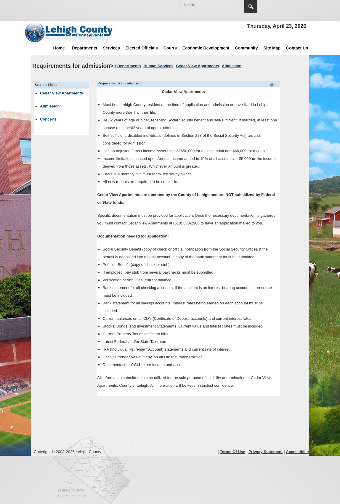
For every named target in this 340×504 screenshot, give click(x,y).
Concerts (48, 119)
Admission (50, 106)
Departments (84, 48)
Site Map (272, 48)
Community (246, 48)
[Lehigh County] (69, 32)
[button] (227, 4)
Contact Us (297, 48)
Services (111, 48)
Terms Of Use (232, 452)
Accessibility (298, 452)
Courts (170, 48)
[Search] (206, 4)
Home (59, 48)
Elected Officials (142, 48)
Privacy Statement (265, 452)
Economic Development (206, 48)
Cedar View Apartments (61, 93)
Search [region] (250, 6)
